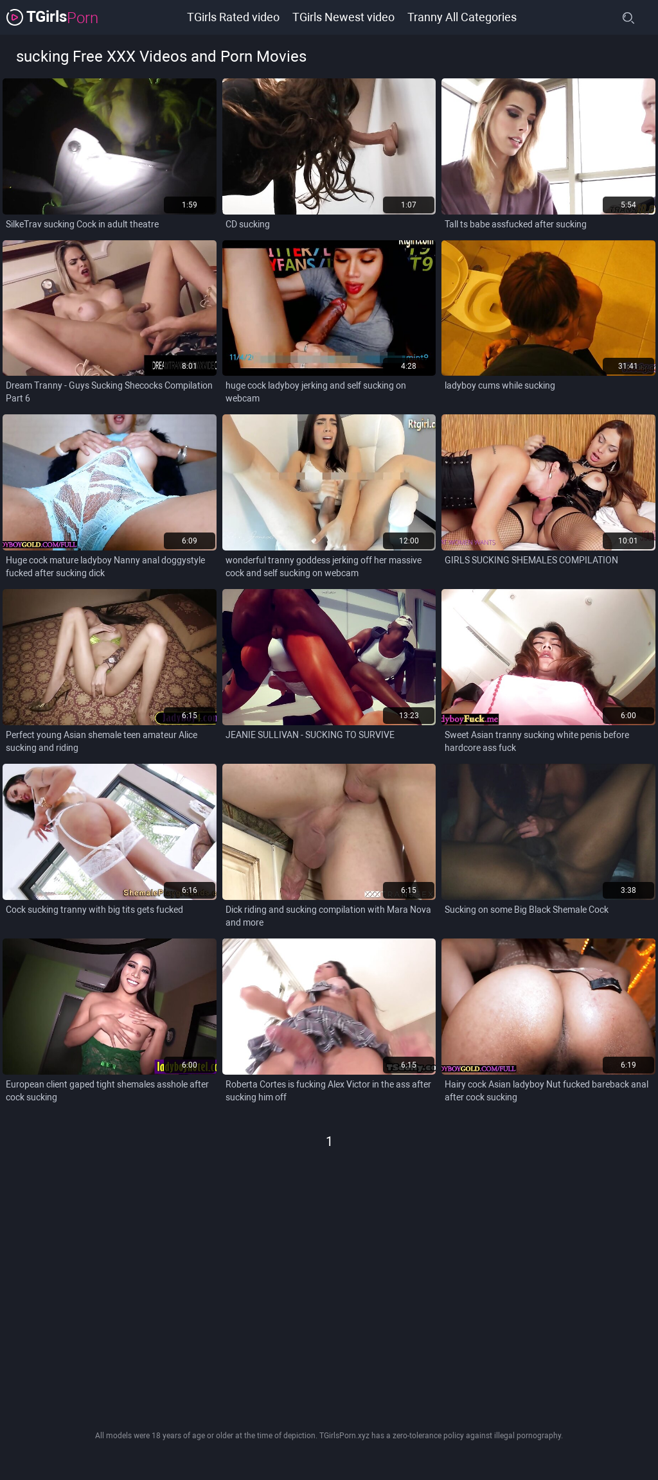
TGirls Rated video (233, 17)
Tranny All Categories (462, 17)
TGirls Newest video (343, 17)
